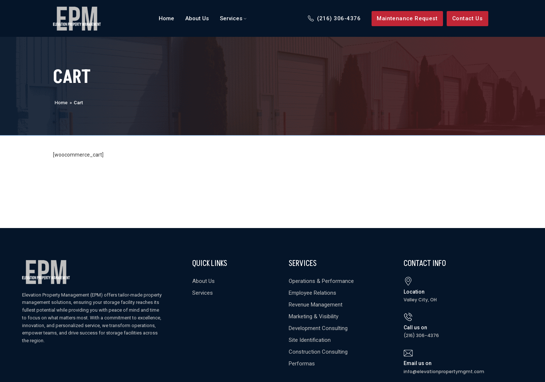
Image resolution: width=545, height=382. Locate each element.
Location (414, 292)
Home (61, 102)
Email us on (418, 363)
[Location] (408, 281)
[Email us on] (408, 353)
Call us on (415, 327)
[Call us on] (408, 317)
